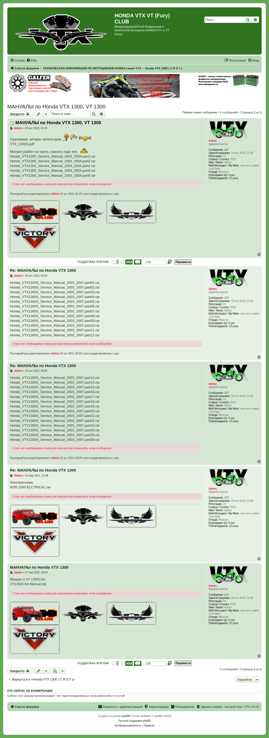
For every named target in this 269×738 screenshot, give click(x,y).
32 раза (233, 178)
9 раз (232, 175)
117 (226, 149)
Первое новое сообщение (200, 112)
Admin (213, 140)
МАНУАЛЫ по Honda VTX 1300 (39, 567)
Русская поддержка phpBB (134, 720)
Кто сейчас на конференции (30, 690)
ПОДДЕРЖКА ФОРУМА (93, 261)
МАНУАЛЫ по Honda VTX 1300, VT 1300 (56, 106)
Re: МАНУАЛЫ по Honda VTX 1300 (43, 270)
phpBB (126, 716)
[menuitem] (31, 60)
